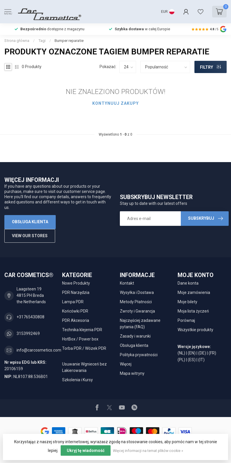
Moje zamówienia (194, 292)
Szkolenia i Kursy (77, 379)
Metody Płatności (136, 301)
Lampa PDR (73, 301)
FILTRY (210, 67)
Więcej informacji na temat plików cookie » (148, 450)
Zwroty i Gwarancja (137, 311)
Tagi (42, 40)
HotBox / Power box (80, 339)
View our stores (30, 235)
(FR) (212, 353)
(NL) (181, 353)
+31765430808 (30, 317)
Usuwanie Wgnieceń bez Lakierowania (84, 367)
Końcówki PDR (75, 311)
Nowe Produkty (76, 283)
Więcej (125, 364)
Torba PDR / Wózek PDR (84, 348)
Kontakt (127, 283)
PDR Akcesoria (75, 320)
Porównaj (186, 320)
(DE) (202, 353)
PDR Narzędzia (75, 292)
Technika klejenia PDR (82, 329)
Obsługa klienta (30, 221)
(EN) (192, 353)
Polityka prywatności (139, 354)
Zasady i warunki (135, 336)
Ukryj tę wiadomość (85, 450)
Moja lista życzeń (193, 311)
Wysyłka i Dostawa (137, 292)
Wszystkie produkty (195, 329)
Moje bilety (187, 301)
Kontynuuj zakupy (115, 103)
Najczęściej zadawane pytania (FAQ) (140, 323)
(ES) (192, 359)
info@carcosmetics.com (39, 350)
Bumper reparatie (69, 40)
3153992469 (28, 333)
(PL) (181, 359)
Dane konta (188, 283)
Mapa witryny (132, 373)
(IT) (201, 359)
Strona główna (16, 40)
